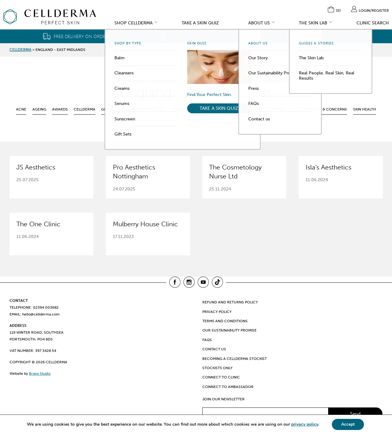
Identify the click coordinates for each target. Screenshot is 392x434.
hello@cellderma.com (41, 314)
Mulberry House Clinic (145, 224)
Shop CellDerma (133, 23)
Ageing (39, 109)
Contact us (214, 349)
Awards (60, 109)
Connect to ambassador (228, 387)
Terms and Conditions (225, 321)
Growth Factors (146, 109)
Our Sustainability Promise (229, 330)
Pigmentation (213, 109)
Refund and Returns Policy (230, 302)
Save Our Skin (269, 109)
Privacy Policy (217, 312)
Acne (21, 109)
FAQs (207, 340)
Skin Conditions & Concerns (318, 109)
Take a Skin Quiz (200, 23)
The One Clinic (38, 224)
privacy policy (304, 424)
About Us (259, 23)
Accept (348, 424)
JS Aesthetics (35, 167)
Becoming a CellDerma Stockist (234, 359)
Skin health (364, 109)
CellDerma (84, 109)
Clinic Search (373, 23)
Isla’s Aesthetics (328, 167)
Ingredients (182, 109)
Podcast (241, 109)
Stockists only (217, 368)
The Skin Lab (313, 23)
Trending (196, 120)
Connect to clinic (221, 377)
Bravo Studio (40, 373)
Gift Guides (112, 109)
